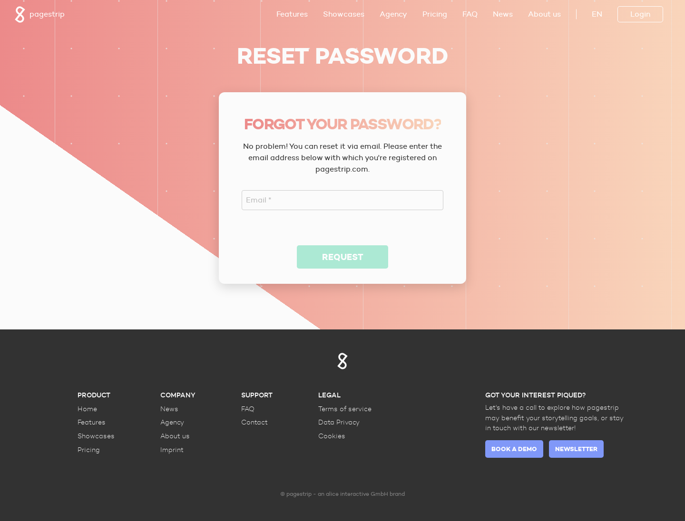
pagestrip (39, 14)
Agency (393, 14)
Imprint (172, 449)
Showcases (343, 14)
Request (342, 257)
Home (87, 409)
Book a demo (514, 449)
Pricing (434, 14)
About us (544, 14)
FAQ (470, 14)
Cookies (331, 436)
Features (292, 14)
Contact (254, 422)
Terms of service (345, 409)
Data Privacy (339, 422)
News (503, 14)
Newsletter (576, 449)
